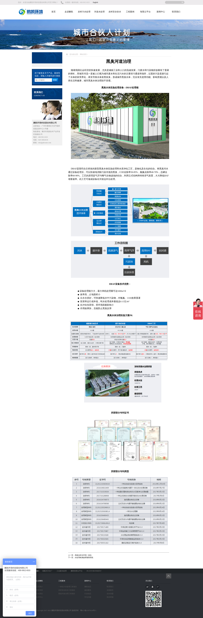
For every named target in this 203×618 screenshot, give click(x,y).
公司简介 (39, 587)
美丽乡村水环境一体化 (83, 555)
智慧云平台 (145, 12)
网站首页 (83, 54)
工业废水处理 (62, 571)
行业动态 (87, 594)
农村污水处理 (84, 12)
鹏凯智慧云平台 (76, 571)
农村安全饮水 (115, 12)
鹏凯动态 (87, 587)
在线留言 (110, 590)
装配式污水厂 (47, 571)
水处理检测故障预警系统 (84, 558)
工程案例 (130, 12)
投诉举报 (110, 597)
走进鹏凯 (69, 12)
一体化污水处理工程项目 (67, 587)
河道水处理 (99, 12)
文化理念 (39, 594)
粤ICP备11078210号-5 (87, 610)
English (95, 2)
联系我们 (176, 12)
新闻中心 (161, 12)
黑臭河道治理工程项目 (66, 594)
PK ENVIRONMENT (94, 571)
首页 (53, 12)
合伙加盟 (110, 594)
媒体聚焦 (87, 590)
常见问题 (87, 597)
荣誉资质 (39, 590)
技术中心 (39, 597)
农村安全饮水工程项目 (66, 590)
